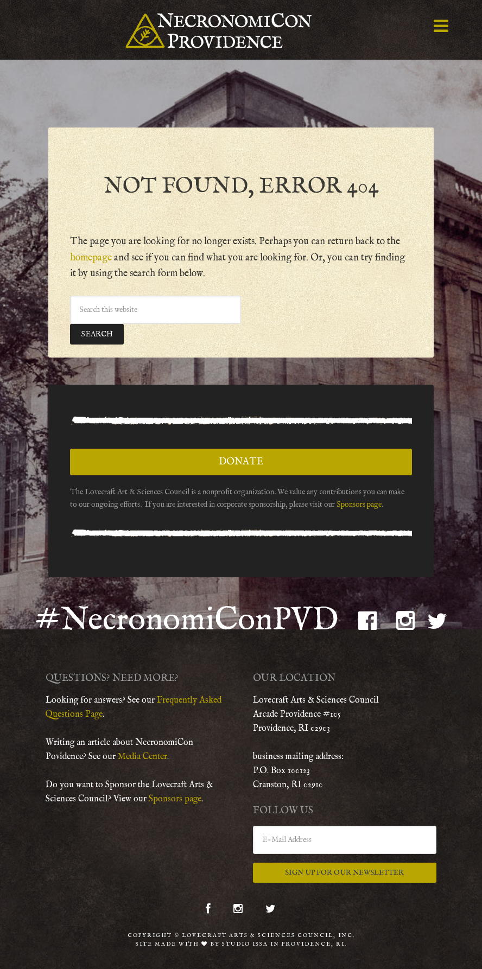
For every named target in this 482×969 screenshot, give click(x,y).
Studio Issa (245, 942)
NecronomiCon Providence (241, 30)
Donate (241, 459)
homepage (91, 255)
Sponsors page (359, 502)
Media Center (142, 754)
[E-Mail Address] (344, 837)
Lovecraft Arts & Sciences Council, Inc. (268, 933)
